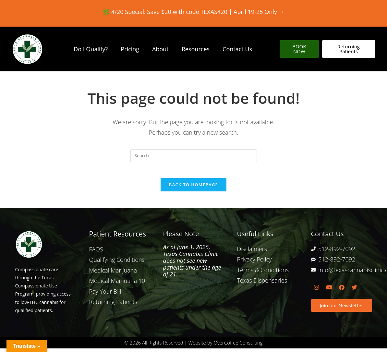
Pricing (130, 49)
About (160, 49)
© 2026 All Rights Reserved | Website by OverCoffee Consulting (193, 346)
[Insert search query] (193, 155)
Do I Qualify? (91, 49)
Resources (196, 49)
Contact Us (237, 49)
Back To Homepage (193, 188)
